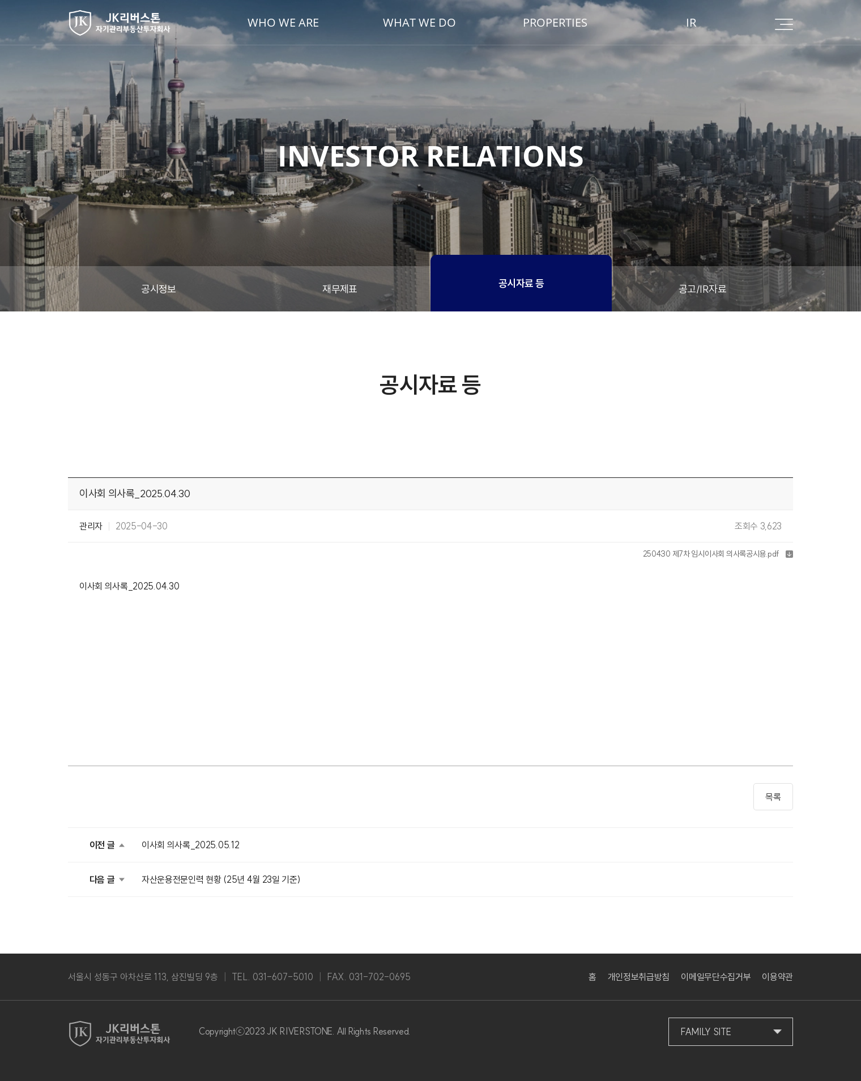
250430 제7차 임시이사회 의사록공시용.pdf (711, 554)
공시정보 (158, 289)
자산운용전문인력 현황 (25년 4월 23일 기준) (221, 879)
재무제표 (339, 289)
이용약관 (777, 976)
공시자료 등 (521, 283)
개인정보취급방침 (639, 976)
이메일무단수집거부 (716, 976)
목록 (773, 796)
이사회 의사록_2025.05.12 (190, 845)
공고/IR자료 (702, 289)
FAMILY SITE (705, 1031)
